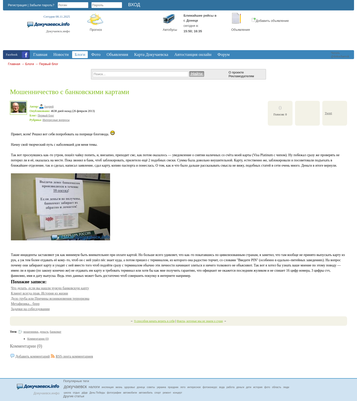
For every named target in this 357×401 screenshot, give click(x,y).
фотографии (114, 392)
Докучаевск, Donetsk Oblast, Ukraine (134, 31)
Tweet (328, 113)
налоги (94, 387)
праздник (173, 387)
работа (231, 387)
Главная (14, 64)
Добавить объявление (270, 21)
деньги (44, 331)
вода (222, 387)
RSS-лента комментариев (74, 356)
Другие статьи (73, 396)
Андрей (49, 106)
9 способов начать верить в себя (154, 321)
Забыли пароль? (42, 5)
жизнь (119, 387)
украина (161, 387)
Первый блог (48, 64)
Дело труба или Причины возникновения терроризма (50, 298)
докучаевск (75, 386)
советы (151, 387)
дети (248, 387)
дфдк (85, 392)
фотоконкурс (210, 387)
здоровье (129, 387)
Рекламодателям (241, 76)
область (276, 387)
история (257, 387)
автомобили (130, 392)
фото (267, 387)
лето (182, 387)
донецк (141, 387)
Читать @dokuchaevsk (340, 54)
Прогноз (96, 30)
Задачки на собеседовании (30, 309)
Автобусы (170, 30)
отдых (76, 392)
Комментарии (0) (26, 346)
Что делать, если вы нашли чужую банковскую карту (50, 288)
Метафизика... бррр (25, 304)
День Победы (97, 392)
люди (286, 387)
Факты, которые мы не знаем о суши (200, 321)
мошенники (30, 331)
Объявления (240, 30)
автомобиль (145, 392)
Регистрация (17, 5)
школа (67, 392)
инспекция (108, 387)
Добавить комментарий (32, 356)
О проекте (236, 72)
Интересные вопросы (56, 120)
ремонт (167, 392)
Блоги (29, 64)
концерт (177, 392)
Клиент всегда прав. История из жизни (39, 293)
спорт (157, 392)
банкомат (55, 331)
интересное (194, 387)
